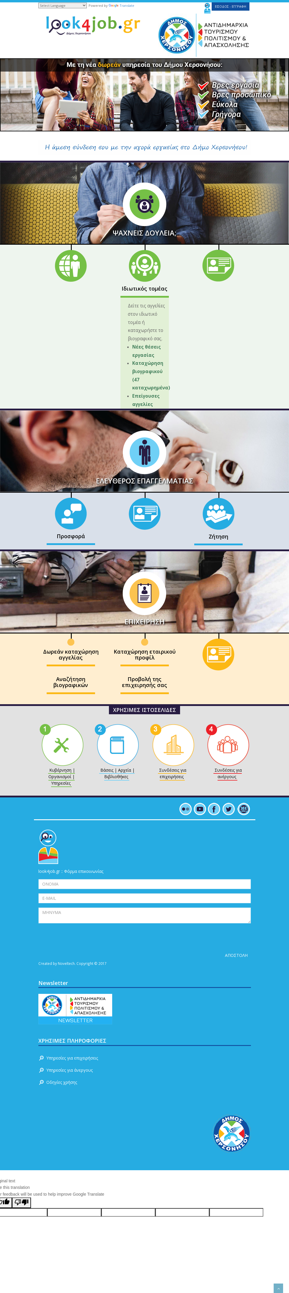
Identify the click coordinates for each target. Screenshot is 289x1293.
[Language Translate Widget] (62, 5)
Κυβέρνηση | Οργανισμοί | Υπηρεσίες (61, 776)
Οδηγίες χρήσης (61, 1082)
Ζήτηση (218, 536)
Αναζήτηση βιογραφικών (70, 682)
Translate (121, 5)
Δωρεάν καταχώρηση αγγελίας (71, 654)
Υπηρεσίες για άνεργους (69, 1070)
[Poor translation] (21, 1202)
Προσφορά (71, 536)
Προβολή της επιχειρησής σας (144, 682)
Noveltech (66, 963)
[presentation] (83, 939)
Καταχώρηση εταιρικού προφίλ (145, 654)
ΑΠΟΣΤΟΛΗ (236, 955)
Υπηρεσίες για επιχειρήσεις (72, 1058)
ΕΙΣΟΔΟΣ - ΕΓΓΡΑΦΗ (230, 6)
